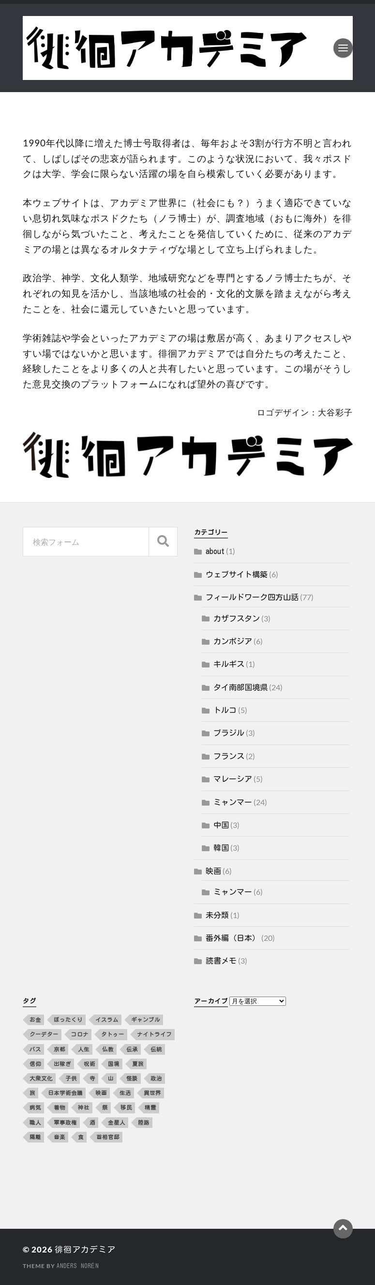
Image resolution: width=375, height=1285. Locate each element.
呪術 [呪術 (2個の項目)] (89, 1063)
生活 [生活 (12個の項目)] (125, 1092)
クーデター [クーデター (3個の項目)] (44, 1034)
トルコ (225, 710)
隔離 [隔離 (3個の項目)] (35, 1137)
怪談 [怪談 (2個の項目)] (132, 1078)
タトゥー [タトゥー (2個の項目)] (112, 1034)
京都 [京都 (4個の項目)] (59, 1049)
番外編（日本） (233, 938)
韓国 (221, 848)
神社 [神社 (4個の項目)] (84, 1107)
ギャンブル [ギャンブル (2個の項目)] (145, 1019)
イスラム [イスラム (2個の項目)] (107, 1019)
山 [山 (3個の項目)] (111, 1078)
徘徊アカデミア (85, 1249)
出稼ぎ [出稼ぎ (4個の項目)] (62, 1063)
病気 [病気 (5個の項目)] (35, 1107)
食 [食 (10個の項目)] (81, 1137)
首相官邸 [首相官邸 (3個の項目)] (108, 1137)
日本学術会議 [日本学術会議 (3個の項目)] (65, 1092)
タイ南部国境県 (240, 687)
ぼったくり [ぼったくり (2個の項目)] (68, 1019)
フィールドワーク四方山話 (252, 597)
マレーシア (232, 779)
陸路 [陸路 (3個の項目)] (144, 1122)
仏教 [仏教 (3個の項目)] (108, 1049)
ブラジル (228, 733)
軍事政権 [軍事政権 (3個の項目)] (65, 1122)
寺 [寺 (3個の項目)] (92, 1078)
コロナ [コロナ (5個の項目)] (80, 1034)
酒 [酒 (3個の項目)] (92, 1122)
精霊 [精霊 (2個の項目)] (150, 1107)
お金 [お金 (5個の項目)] (35, 1019)
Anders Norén (78, 1266)
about (215, 551)
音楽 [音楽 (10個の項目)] (59, 1137)
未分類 (217, 915)
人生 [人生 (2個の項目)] (84, 1049)
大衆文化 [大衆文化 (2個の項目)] (41, 1078)
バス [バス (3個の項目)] (35, 1049)
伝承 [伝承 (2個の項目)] (132, 1049)
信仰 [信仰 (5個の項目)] (35, 1063)
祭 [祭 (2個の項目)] (105, 1107)
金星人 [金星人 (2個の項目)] (116, 1122)
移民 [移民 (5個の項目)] (126, 1107)
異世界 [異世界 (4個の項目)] (152, 1092)
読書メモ (221, 961)
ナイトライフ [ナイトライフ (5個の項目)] (154, 1034)
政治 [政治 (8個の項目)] (156, 1078)
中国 (221, 825)
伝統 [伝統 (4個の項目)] (156, 1049)
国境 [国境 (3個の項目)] (114, 1063)
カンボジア (232, 641)
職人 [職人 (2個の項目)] (35, 1122)
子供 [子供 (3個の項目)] (71, 1078)
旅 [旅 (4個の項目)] (32, 1092)
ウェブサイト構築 (237, 574)
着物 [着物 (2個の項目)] (59, 1107)
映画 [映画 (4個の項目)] (101, 1092)
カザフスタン (236, 618)
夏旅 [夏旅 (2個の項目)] (138, 1063)
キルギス (228, 664)
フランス (228, 756)
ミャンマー (232, 802)
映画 (213, 871)
